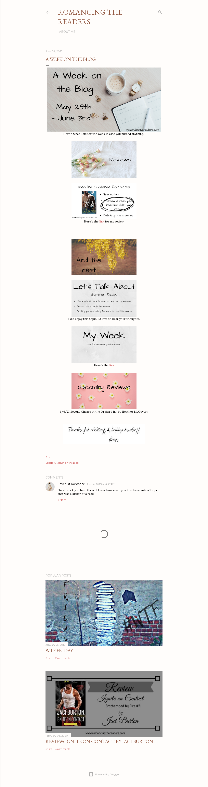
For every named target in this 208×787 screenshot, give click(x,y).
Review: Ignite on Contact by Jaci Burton (99, 741)
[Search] (160, 11)
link (101, 221)
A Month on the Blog (66, 462)
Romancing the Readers (90, 16)
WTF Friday (59, 650)
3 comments (62, 748)
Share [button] (49, 457)
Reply (62, 499)
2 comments (62, 657)
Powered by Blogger (104, 774)
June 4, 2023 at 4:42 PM (101, 484)
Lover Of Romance (71, 484)
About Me (67, 32)
